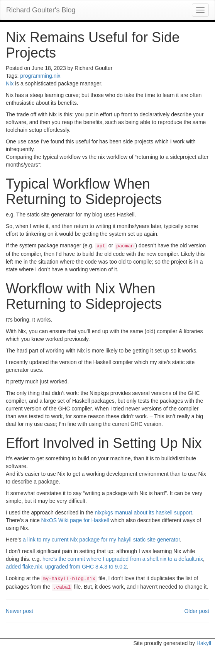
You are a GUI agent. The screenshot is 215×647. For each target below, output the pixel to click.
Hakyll (203, 643)
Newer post (19, 611)
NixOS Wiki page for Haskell (75, 520)
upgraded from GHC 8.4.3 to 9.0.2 (86, 567)
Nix (10, 83)
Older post (196, 611)
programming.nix (40, 76)
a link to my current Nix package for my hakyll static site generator (101, 539)
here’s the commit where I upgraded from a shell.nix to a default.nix (122, 559)
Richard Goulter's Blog (41, 10)
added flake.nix (24, 567)
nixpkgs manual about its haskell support (143, 512)
